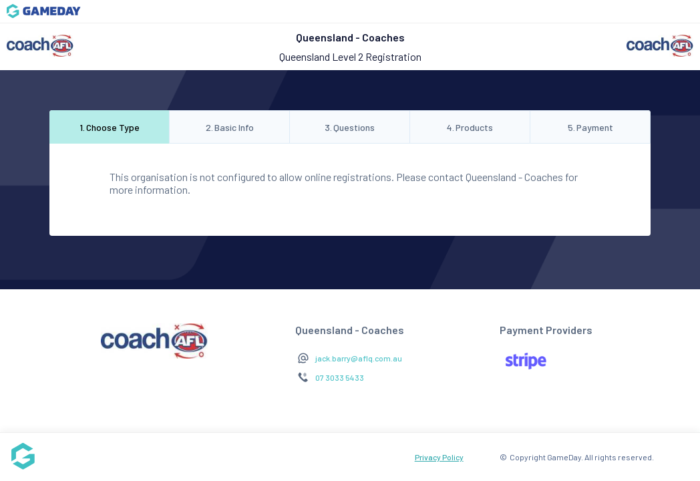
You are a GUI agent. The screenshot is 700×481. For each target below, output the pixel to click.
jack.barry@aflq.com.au (358, 358)
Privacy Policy (439, 457)
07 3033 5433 (339, 377)
